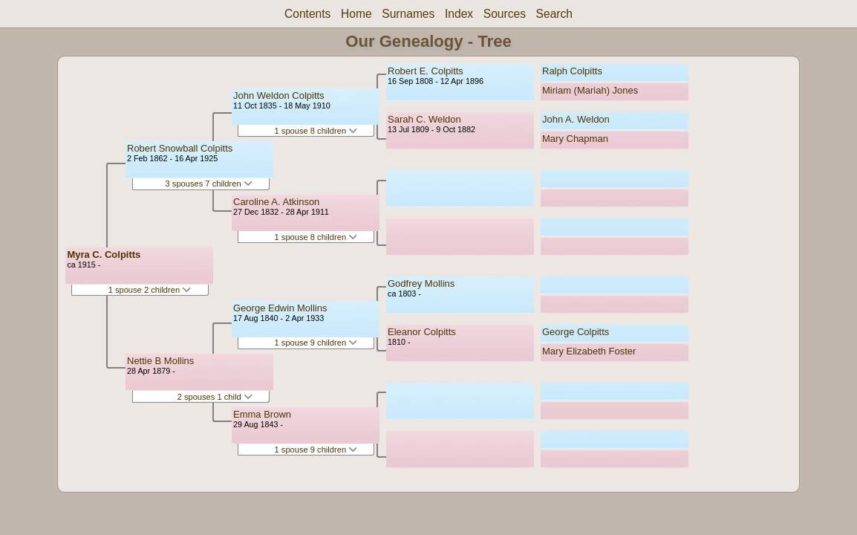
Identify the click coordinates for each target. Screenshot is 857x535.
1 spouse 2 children (150, 289)
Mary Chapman (575, 138)
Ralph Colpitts (572, 71)
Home (356, 13)
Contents (307, 13)
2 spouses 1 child (214, 396)
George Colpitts (575, 331)
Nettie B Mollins (160, 360)
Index (459, 13)
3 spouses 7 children (209, 183)
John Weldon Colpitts (279, 95)
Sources (504, 13)
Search (554, 13)
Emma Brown (262, 414)
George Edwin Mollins (280, 308)
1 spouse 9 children (316, 342)
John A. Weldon (576, 119)
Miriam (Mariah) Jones (590, 90)
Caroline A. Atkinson (276, 201)
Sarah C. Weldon (424, 119)
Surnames (408, 13)
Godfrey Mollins (421, 283)
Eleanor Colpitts (422, 331)
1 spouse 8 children (316, 130)
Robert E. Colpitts (425, 71)
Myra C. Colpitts (103, 254)
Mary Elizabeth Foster (589, 351)
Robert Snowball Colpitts (179, 148)
